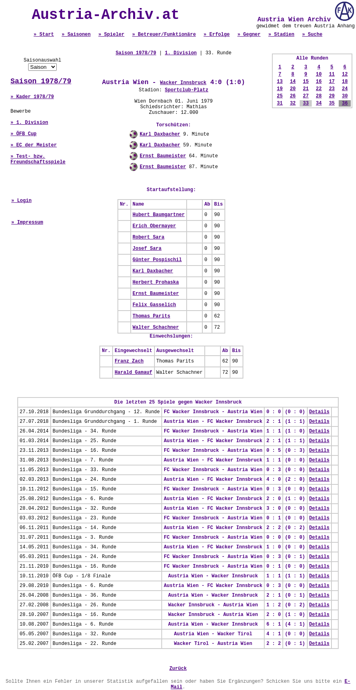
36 (345, 103)
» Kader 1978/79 (32, 97)
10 (318, 74)
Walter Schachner (156, 327)
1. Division (181, 53)
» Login (21, 201)
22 (318, 89)
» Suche (312, 34)
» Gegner (249, 34)
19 (279, 89)
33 (306, 103)
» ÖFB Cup (23, 134)
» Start (44, 34)
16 (318, 81)
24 (345, 89)
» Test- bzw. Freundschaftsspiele (38, 159)
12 (345, 74)
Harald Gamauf (133, 372)
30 (345, 96)
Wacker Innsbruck (183, 83)
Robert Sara (149, 237)
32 (293, 103)
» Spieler (111, 34)
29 (332, 96)
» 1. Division (29, 123)
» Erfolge (217, 34)
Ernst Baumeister (163, 156)
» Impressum (27, 222)
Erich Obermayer (154, 226)
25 (279, 96)
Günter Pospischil (157, 260)
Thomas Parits (152, 316)
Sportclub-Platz (186, 90)
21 (306, 89)
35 (332, 103)
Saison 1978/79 (40, 81)
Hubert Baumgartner (159, 215)
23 (332, 89)
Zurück (178, 668)
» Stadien (281, 34)
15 (306, 81)
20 (293, 89)
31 (279, 103)
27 (306, 96)
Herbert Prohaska (156, 282)
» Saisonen (76, 34)
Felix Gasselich (154, 305)
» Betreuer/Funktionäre (163, 34)
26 (293, 96)
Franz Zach (129, 361)
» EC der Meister (33, 145)
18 (345, 81)
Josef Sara (147, 248)
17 (332, 81)
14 (293, 81)
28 (318, 96)
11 (332, 74)
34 (318, 103)
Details (319, 412)
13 (279, 81)
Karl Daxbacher (160, 134)
